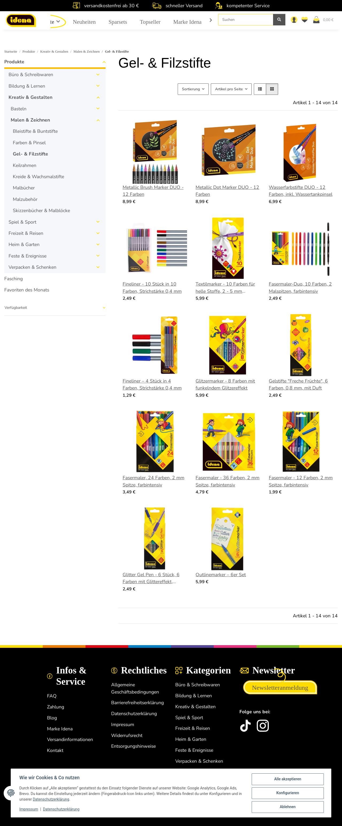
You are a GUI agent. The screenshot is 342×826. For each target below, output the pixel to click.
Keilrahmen (24, 165)
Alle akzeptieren (287, 779)
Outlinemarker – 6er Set (221, 574)
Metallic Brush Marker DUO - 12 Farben (153, 190)
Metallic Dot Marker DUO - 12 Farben (227, 190)
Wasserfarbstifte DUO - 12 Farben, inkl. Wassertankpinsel (300, 190)
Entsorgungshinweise (133, 746)
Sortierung (191, 89)
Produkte (14, 62)
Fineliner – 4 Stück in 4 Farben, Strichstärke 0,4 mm (152, 384)
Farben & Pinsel (29, 142)
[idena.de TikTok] (245, 726)
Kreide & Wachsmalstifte (38, 176)
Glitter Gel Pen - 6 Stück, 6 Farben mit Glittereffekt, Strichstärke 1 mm (151, 578)
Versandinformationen (70, 739)
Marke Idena (187, 22)
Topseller (150, 22)
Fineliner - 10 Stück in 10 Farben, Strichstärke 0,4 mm (152, 287)
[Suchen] (245, 19)
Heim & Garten (24, 244)
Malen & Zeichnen (30, 120)
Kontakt (55, 750)
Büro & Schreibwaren (31, 74)
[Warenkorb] (325, 19)
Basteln (18, 109)
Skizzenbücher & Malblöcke (41, 210)
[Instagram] (263, 726)
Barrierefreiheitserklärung (137, 702)
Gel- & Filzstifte (30, 154)
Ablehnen (287, 807)
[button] (294, 19)
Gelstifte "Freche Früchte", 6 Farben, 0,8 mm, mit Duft (298, 384)
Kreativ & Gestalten (30, 97)
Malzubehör (25, 199)
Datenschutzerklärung (55, 799)
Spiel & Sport (22, 222)
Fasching (13, 278)
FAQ (52, 696)
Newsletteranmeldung (280, 687)
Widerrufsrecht (126, 735)
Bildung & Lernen (27, 86)
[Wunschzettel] (305, 19)
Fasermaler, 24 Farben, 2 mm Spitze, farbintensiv (153, 481)
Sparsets (117, 22)
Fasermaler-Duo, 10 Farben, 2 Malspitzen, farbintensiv (300, 287)
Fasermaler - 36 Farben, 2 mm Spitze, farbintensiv (227, 481)
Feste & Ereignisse (27, 256)
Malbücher (24, 188)
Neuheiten (84, 22)
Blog (52, 718)
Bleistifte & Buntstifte (35, 131)
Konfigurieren (287, 793)
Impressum (29, 809)
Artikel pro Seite (229, 89)
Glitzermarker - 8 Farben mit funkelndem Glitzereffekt (225, 384)
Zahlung (55, 707)
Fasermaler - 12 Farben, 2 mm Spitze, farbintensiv (301, 481)
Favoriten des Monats (26, 290)
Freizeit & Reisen (26, 233)
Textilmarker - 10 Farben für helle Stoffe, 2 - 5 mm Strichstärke (225, 288)
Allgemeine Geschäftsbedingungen (135, 688)
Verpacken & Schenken (32, 267)
